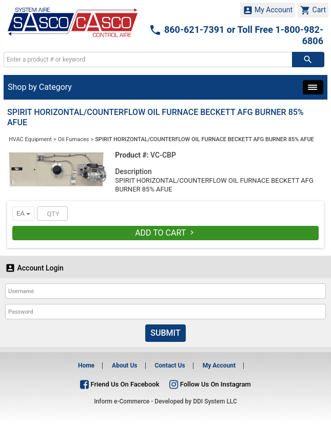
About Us (124, 365)
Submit (165, 333)
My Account (268, 10)
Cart (313, 10)
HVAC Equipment (30, 139)
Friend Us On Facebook (119, 384)
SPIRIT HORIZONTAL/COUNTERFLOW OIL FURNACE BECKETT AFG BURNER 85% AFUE (204, 139)
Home (86, 365)
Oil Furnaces (73, 139)
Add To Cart (165, 233)
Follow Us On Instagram (209, 384)
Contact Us (169, 365)
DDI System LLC (215, 401)
